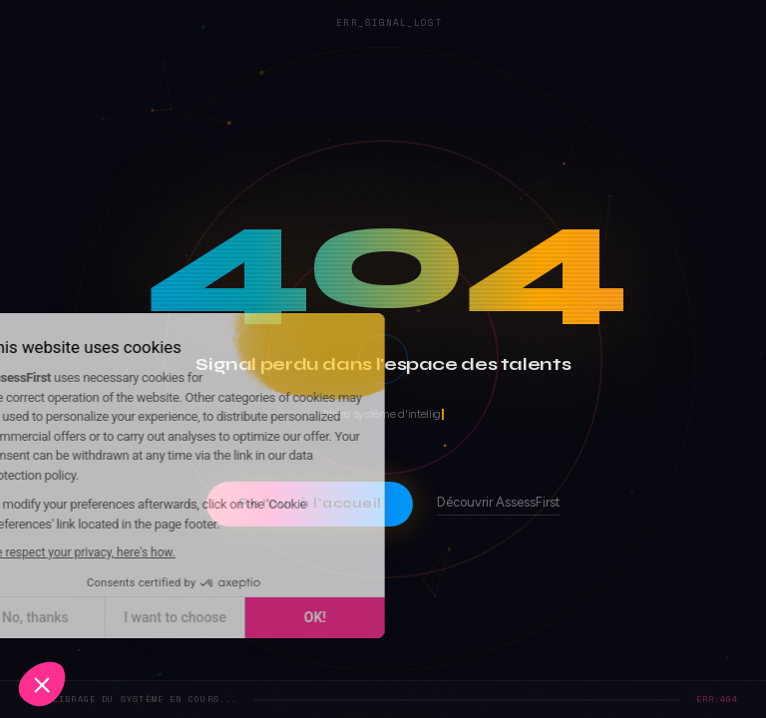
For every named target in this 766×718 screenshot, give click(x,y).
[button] (42, 684)
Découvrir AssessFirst (498, 503)
